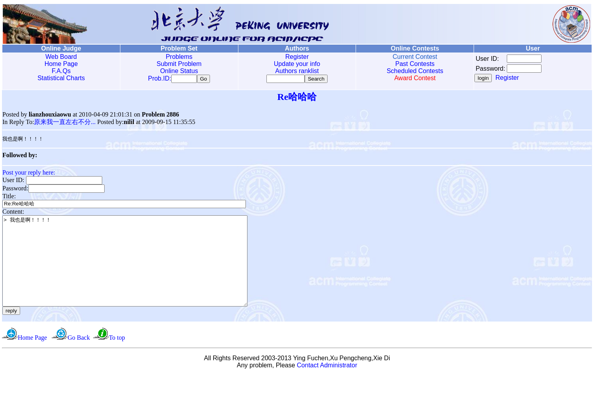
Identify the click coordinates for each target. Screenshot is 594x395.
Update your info (297, 63)
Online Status (179, 71)
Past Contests (415, 63)
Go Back (78, 357)
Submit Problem (179, 63)
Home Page (61, 63)
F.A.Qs (61, 71)
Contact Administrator (327, 385)
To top (117, 357)
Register (297, 56)
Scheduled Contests (415, 71)
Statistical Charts (61, 78)
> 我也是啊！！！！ (139, 271)
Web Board (61, 56)
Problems (179, 56)
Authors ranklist (297, 71)
